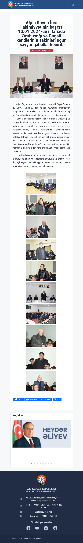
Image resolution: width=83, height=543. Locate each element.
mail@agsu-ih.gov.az (43, 512)
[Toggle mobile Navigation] (73, 4)
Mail (58, 399)
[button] (31, 464)
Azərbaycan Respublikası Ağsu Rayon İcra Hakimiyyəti (24, 4)
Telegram (47, 399)
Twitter (20, 399)
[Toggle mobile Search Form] (67, 4)
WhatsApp (33, 399)
